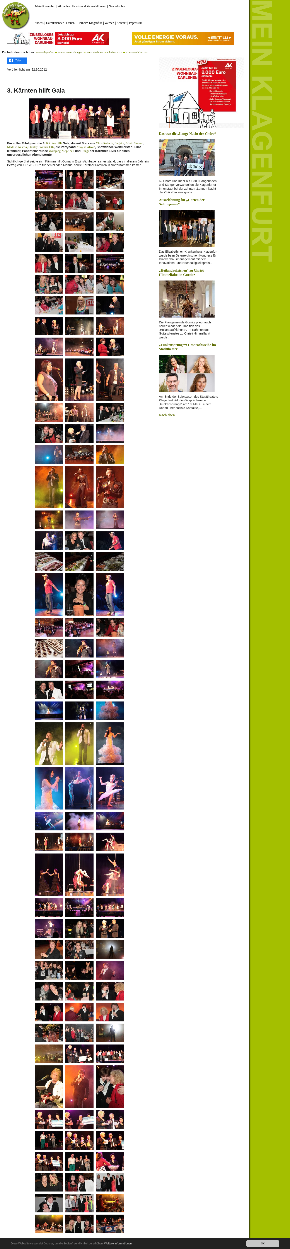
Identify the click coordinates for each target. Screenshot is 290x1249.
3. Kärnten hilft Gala (136, 52)
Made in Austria (17, 147)
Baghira (119, 143)
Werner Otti (46, 147)
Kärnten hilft (54, 143)
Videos (39, 23)
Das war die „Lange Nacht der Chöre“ (187, 133)
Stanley (33, 147)
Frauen (70, 23)
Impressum (135, 23)
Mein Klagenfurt (45, 6)
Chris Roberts (104, 143)
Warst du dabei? (94, 52)
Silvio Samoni (134, 143)
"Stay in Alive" (86, 147)
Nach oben (167, 415)
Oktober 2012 (114, 52)
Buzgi (85, 151)
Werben (109, 23)
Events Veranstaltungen (70, 52)
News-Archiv (117, 6)
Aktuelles (64, 6)
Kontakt (121, 23)
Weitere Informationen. (118, 1243)
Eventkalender (55, 23)
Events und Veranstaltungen (89, 6)
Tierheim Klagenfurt (89, 23)
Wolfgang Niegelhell (61, 151)
